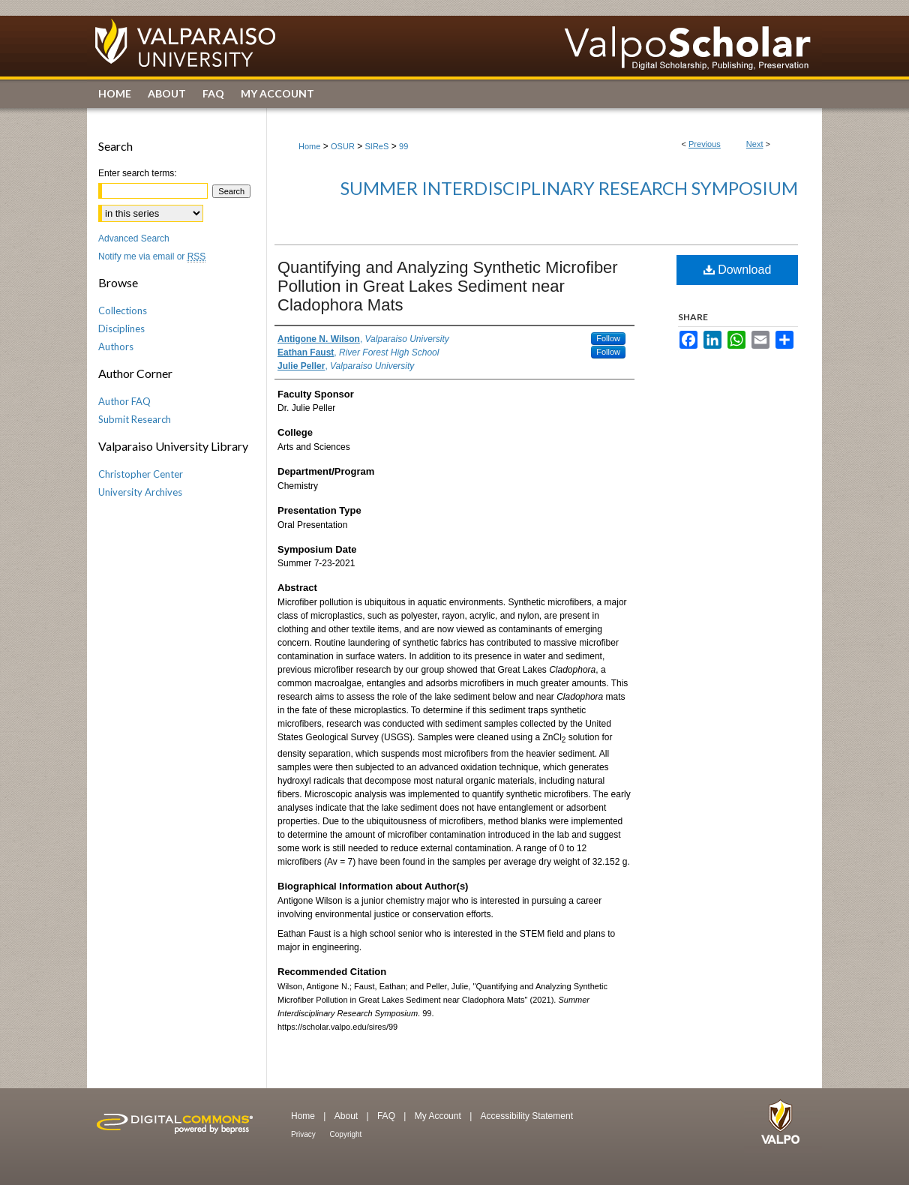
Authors (116, 346)
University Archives (140, 492)
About (347, 1116)
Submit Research (134, 419)
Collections (122, 310)
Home (309, 146)
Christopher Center (140, 474)
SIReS (377, 146)
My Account (439, 1116)
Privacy (304, 1134)
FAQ (387, 1116)
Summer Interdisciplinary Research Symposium (569, 188)
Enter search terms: (137, 173)
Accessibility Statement (527, 1116)
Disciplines (121, 328)
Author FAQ (124, 401)
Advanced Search (134, 238)
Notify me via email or (152, 256)
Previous (704, 144)
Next (755, 144)
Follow (608, 338)
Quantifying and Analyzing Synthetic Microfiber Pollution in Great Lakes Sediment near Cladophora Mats (448, 286)
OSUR (343, 146)
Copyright (346, 1134)
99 (403, 146)
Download (738, 269)
